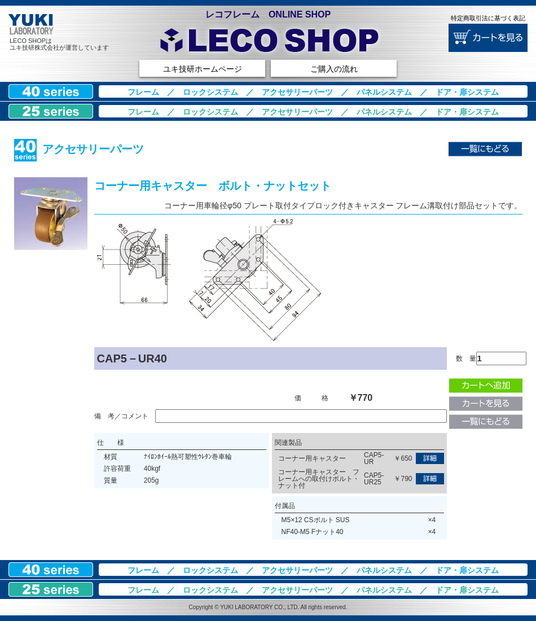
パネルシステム (384, 92)
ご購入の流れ (334, 68)
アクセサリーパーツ (297, 92)
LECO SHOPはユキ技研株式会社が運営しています (59, 44)
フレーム (143, 92)
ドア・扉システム (467, 92)
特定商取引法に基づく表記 (488, 18)
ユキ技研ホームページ (202, 68)
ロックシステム (210, 92)
